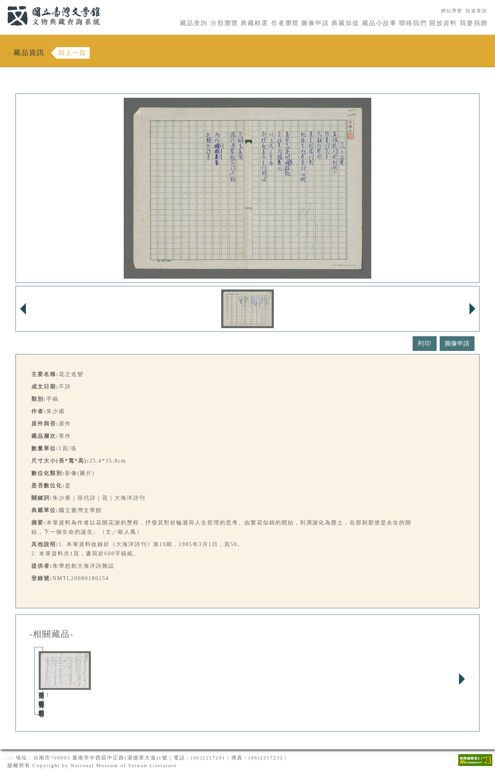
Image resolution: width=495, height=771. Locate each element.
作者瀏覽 (285, 23)
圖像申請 (315, 23)
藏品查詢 (194, 23)
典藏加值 (345, 23)
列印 (425, 343)
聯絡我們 (413, 23)
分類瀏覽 (224, 23)
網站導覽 (452, 11)
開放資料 (443, 23)
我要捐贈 (474, 23)
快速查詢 (476, 11)
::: (2, 4)
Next (462, 679)
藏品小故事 (379, 23)
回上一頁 (72, 52)
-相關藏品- (51, 634)
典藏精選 (254, 23)
